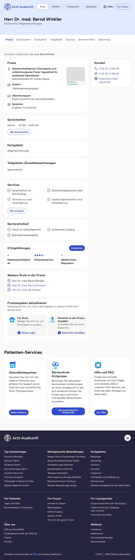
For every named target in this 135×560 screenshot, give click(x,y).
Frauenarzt (96, 473)
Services (70, 39)
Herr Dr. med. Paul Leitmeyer (28, 285)
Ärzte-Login (28, 332)
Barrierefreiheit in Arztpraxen (68, 411)
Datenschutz (97, 533)
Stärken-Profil (54, 515)
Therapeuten (73, 6)
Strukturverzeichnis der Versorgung (108, 503)
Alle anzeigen (17, 210)
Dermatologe (97, 481)
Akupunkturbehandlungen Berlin (63, 460)
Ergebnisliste (22, 54)
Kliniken (56, 6)
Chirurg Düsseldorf (13, 477)
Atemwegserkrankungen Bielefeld (64, 477)
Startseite (9, 54)
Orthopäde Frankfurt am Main (19, 481)
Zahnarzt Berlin (11, 460)
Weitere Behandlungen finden (62, 485)
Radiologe (96, 456)
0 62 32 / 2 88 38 (109, 73)
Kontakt (8, 541)
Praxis (9, 39)
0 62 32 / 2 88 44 (109, 68)
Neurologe (96, 460)
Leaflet (70, 82)
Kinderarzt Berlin (12, 464)
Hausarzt (95, 469)
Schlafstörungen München (60, 464)
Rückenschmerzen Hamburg (61, 481)
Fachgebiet (40, 39)
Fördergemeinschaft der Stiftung (20, 533)
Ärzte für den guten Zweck (60, 520)
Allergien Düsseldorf (57, 473)
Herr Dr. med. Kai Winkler (26, 289)
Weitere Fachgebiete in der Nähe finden (110, 485)
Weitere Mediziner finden (16, 485)
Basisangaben (54, 507)
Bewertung (104, 39)
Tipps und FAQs (12, 503)
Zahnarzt (95, 464)
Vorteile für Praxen (56, 503)
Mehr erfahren (18, 412)
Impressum (96, 529)
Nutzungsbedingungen (102, 537)
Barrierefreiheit (87, 39)
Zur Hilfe (101, 412)
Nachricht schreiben (73, 332)
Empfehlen (77, 248)
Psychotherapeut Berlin (15, 469)
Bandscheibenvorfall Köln (60, 469)
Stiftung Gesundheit (14, 529)
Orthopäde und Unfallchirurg (105, 477)
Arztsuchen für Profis (101, 514)
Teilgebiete (56, 39)
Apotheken (91, 6)
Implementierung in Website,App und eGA (105, 509)
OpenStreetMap (72, 84)
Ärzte (42, 6)
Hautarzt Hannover (13, 473)
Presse (7, 537)
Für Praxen (123, 6)
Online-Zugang (54, 511)
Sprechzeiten (23, 39)
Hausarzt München (13, 456)
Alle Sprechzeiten (19, 132)
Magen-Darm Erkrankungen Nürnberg (66, 456)
